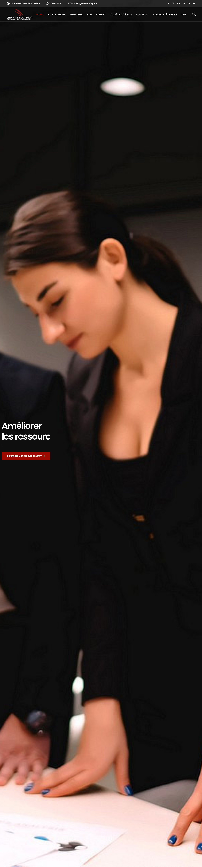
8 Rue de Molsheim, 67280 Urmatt (23, 3)
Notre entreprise (56, 14)
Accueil (40, 14)
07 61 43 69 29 (54, 3)
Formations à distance (165, 14)
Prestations (75, 14)
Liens (183, 14)
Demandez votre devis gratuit (26, 456)
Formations (142, 14)
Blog (89, 14)
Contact (101, 14)
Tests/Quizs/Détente (121, 14)
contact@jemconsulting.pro (82, 3)
